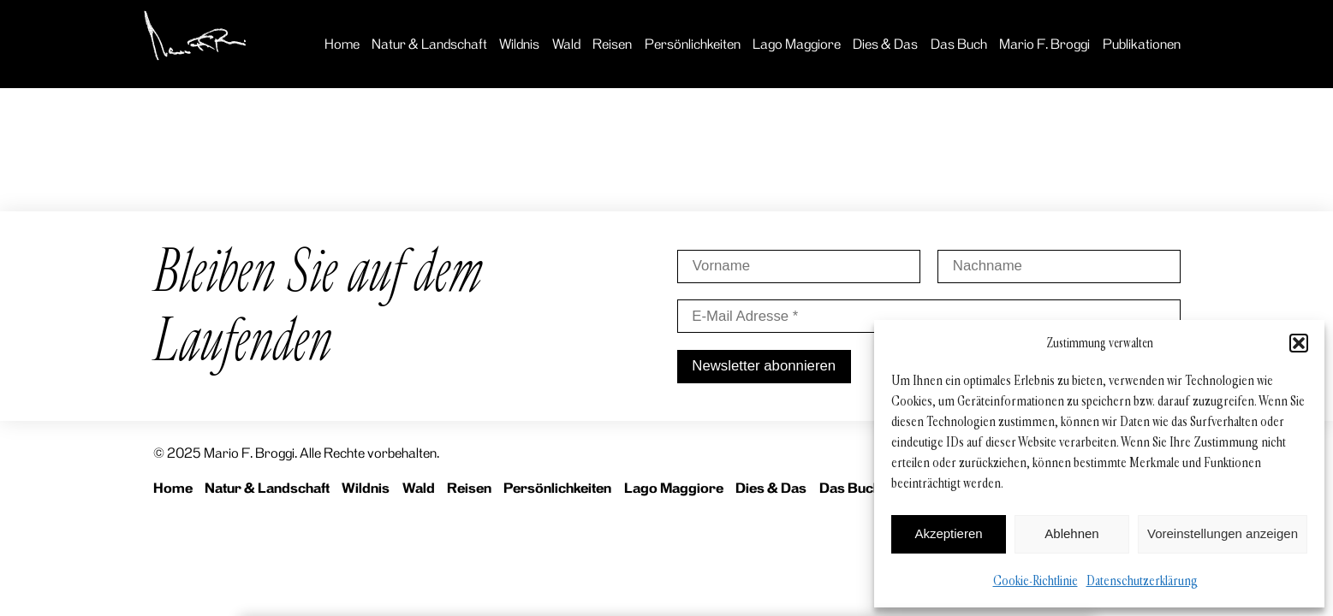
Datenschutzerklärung (1142, 580)
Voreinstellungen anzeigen (1222, 533)
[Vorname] (798, 266)
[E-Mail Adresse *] (929, 316)
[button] (1298, 343)
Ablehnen (1071, 533)
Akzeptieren (948, 533)
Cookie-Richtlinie (1035, 580)
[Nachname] (1059, 266)
